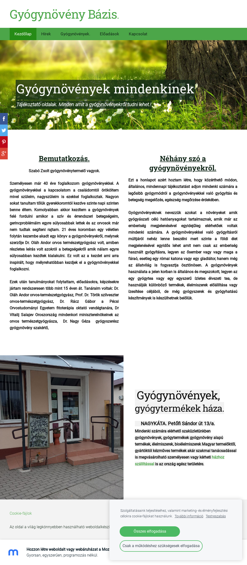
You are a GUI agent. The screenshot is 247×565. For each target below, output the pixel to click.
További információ (189, 516)
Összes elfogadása (150, 531)
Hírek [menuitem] (46, 33)
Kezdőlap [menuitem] (23, 33)
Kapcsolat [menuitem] (138, 33)
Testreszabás (216, 516)
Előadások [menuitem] (109, 33)
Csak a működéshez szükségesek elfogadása (161, 545)
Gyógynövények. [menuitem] (75, 33)
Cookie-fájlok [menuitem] (21, 513)
